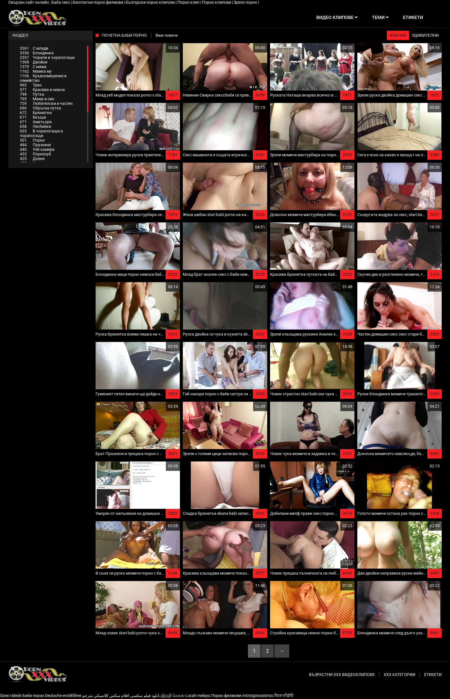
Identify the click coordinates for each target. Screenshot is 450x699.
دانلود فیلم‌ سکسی (145, 695)
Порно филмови (226, 695)
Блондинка (37, 53)
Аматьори (36, 122)
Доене (32, 158)
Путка (32, 94)
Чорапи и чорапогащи (47, 57)
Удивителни (425, 35)
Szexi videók (11, 695)
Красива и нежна (42, 89)
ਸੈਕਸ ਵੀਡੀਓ (284, 695)
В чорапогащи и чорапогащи (41, 133)
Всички (398, 35)
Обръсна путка (40, 108)
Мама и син (37, 99)
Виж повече (167, 35)
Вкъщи (33, 117)
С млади (34, 48)
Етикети (433, 674)
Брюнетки (36, 112)
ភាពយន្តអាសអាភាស (258, 695)
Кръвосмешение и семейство (43, 78)
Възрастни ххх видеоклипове (342, 674)
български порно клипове (151, 2)
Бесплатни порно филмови (98, 2)
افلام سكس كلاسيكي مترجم (105, 695)
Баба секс (61, 2)
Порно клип (188, 2)
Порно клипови (217, 2)
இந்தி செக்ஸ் (173, 695)
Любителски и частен (46, 103)
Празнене (35, 145)
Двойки (33, 62)
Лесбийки (35, 126)
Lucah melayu (197, 695)
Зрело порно (246, 2)
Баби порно (33, 695)
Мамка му (36, 71)
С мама (33, 66)
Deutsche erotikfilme (63, 695)
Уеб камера (37, 149)
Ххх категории (399, 674)
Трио (31, 85)
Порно (32, 140)
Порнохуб (35, 154)
